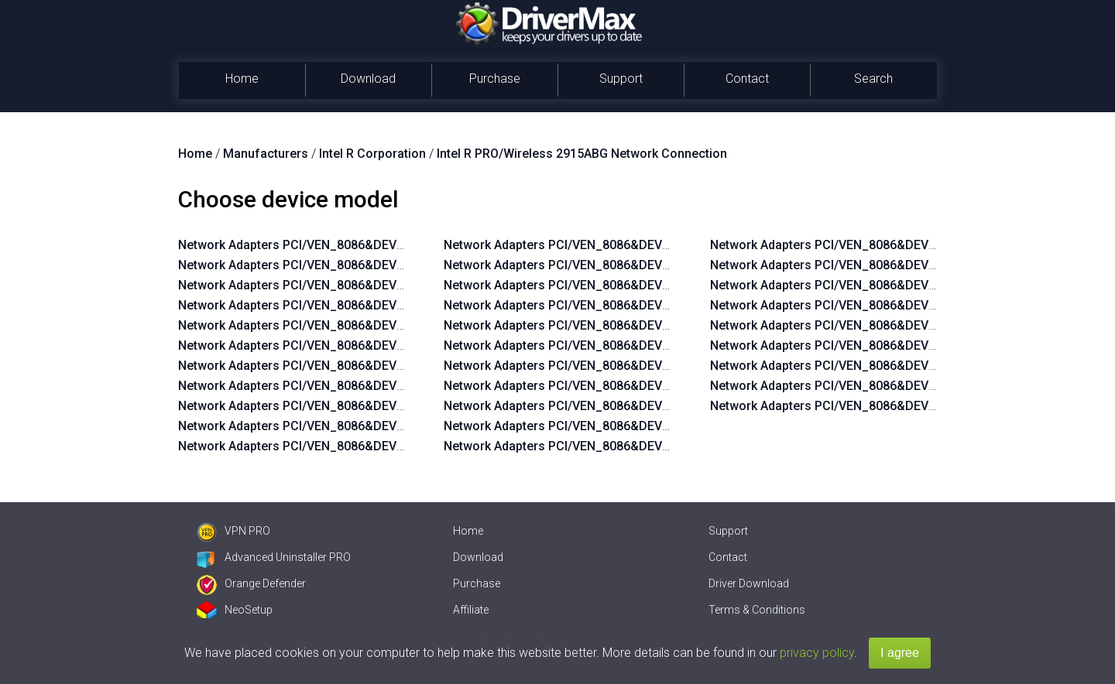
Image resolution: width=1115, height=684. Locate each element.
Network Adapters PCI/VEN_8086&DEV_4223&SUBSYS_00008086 (629, 365)
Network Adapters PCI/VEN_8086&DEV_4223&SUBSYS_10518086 (896, 285)
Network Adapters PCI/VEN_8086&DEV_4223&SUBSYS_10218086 (364, 345)
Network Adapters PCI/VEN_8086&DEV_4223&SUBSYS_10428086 (896, 345)
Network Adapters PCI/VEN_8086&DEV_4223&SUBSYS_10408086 (896, 385)
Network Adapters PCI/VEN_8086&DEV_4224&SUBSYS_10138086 (364, 385)
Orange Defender (251, 583)
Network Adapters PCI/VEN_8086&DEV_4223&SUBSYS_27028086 (629, 325)
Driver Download (748, 583)
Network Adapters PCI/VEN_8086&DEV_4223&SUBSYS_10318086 (364, 265)
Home (242, 78)
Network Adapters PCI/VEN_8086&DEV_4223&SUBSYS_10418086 (896, 365)
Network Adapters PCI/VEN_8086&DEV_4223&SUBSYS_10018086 (629, 285)
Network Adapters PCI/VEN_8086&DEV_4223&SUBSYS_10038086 (629, 245)
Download (368, 78)
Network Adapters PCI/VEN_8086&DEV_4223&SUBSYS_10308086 (364, 285)
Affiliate (471, 609)
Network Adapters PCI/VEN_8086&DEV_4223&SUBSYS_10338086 (896, 405)
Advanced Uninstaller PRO (274, 557)
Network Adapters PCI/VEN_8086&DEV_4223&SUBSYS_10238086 (364, 305)
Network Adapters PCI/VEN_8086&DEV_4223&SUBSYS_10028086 (629, 265)
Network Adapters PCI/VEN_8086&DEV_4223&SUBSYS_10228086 (364, 325)
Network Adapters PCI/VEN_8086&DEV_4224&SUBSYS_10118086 (364, 426)
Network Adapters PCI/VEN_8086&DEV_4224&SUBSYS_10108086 (364, 446)
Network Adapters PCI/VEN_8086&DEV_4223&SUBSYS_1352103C (630, 426)
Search (873, 78)
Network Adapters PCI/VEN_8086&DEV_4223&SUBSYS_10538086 (896, 245)
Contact (747, 78)
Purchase (494, 78)
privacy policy (817, 652)
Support (621, 78)
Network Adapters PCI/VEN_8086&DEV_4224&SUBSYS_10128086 (364, 405)
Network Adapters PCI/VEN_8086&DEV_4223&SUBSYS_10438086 (896, 325)
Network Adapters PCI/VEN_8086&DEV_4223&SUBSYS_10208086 (364, 365)
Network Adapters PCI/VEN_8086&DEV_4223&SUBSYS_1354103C (630, 385)
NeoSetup (235, 609)
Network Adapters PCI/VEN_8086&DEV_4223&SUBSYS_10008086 (629, 305)
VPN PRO (233, 530)
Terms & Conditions (756, 609)
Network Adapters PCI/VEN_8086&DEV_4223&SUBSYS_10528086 (896, 265)
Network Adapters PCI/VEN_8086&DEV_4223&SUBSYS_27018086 (629, 345)
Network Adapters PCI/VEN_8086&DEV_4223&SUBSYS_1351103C (630, 446)
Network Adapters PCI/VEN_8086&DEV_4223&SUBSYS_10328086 (364, 245)
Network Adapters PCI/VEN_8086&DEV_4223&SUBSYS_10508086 (896, 305)
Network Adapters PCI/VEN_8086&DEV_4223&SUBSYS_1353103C (630, 405)
